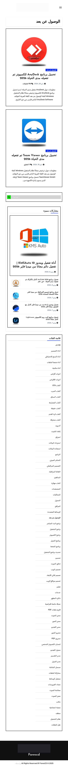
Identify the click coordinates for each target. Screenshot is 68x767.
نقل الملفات (55, 725)
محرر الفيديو (55, 627)
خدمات (57, 593)
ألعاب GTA (56, 386)
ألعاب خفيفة (55, 409)
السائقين (57, 478)
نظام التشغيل (55, 719)
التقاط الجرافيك (54, 472)
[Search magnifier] (9, 197)
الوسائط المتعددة (53, 512)
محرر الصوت (55, 616)
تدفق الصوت (55, 564)
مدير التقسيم (55, 656)
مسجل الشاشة (54, 668)
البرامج (57, 455)
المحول (57, 501)
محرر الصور (56, 622)
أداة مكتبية (56, 368)
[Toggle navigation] (60, 7)
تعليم (58, 587)
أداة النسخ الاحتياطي (52, 357)
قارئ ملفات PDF (54, 610)
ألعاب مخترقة (55, 420)
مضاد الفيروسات (54, 685)
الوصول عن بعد (51, 70)
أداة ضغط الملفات (53, 363)
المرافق (57, 507)
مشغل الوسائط (54, 679)
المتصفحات (56, 489)
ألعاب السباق (55, 397)
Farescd (34, 755)
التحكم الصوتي (55, 460)
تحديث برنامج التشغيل (52, 553)
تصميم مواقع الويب (53, 581)
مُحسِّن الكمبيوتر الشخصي (51, 645)
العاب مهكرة (55, 483)
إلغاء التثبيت (55, 432)
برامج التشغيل (55, 530)
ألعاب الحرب (55, 391)
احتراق (57, 437)
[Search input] (36, 197)
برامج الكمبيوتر (55, 535)
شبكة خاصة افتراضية (52, 604)
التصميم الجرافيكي (53, 466)
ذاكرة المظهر (55, 599)
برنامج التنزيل (55, 541)
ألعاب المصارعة (54, 403)
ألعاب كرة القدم (54, 414)
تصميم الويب (55, 570)
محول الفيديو (55, 650)
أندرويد (57, 426)
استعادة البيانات (54, 449)
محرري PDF (56, 639)
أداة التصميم (55, 351)
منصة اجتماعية (55, 708)
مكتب (58, 702)
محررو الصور (55, 633)
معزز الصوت (55, 696)
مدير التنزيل (56, 662)
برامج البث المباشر (53, 524)
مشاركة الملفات (54, 673)
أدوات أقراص (55, 374)
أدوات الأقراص (55, 380)
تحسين (57, 558)
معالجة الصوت (55, 691)
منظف (58, 714)
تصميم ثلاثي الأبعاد (53, 576)
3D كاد (57, 345)
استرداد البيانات (54, 443)
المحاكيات (56, 495)
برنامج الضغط (55, 547)
